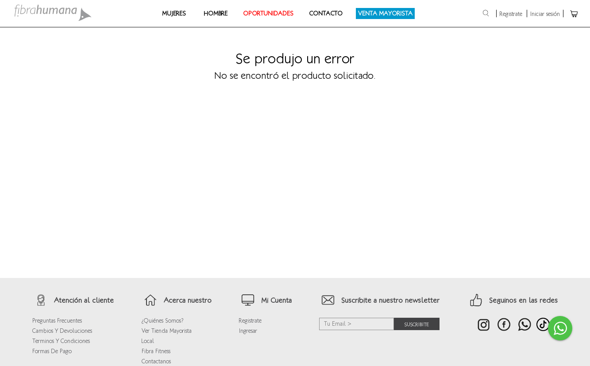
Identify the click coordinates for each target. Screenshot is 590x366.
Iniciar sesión (545, 14)
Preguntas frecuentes (57, 320)
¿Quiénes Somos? (162, 320)
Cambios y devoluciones (62, 330)
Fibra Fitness (156, 351)
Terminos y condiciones (61, 341)
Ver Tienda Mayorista (167, 330)
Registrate (511, 14)
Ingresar (248, 330)
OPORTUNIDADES (268, 13)
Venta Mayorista (385, 13)
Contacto (326, 13)
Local (148, 341)
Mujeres (174, 13)
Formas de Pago (52, 351)
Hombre (216, 13)
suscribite (417, 324)
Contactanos (156, 361)
